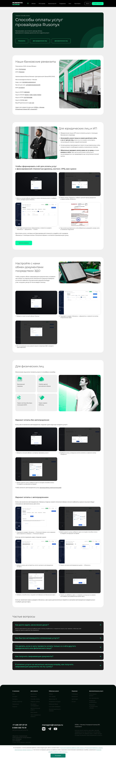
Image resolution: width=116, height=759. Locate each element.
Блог (70, 3)
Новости (14, 706)
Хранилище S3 (52, 3)
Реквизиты (21, 40)
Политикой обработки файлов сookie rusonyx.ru (74, 747)
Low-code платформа (54, 706)
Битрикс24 (75, 696)
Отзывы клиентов (17, 701)
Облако (34, 3)
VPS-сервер (42, 3)
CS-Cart (74, 701)
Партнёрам (77, 3)
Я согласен (58, 755)
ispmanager (75, 698)
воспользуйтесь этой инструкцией (50, 487)
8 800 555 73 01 (19, 727)
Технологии (15, 704)
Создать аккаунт (97, 3)
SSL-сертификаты (94, 698)
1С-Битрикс (75, 693)
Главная (18, 15)
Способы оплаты (35, 698)
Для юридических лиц (40, 40)
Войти (87, 3)
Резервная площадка (54, 701)
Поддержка (62, 3)
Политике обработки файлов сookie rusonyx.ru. (58, 751)
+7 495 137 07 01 (19, 725)
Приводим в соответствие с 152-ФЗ (93, 706)
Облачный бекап (53, 704)
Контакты (15, 698)
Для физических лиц (61, 40)
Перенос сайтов (35, 701)
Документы (34, 693)
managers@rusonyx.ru (52, 725)
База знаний (34, 712)
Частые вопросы (24, 242)
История (14, 696)
